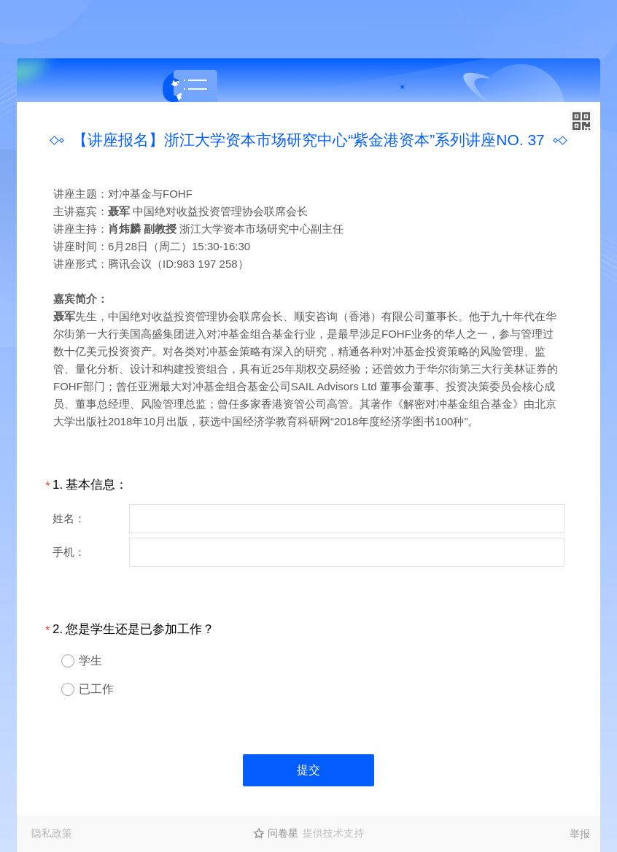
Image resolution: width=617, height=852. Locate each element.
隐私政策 (51, 833)
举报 (580, 834)
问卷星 (283, 833)
